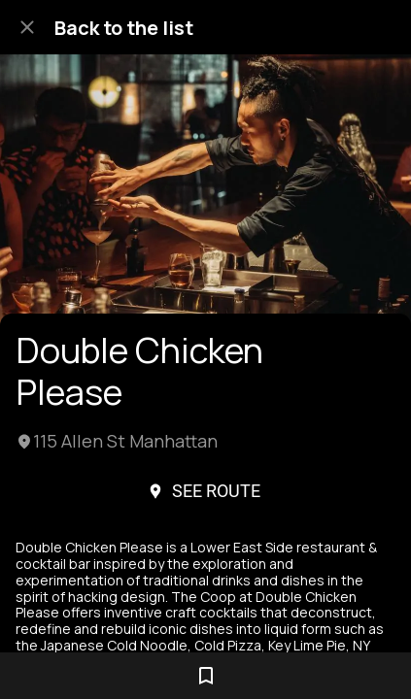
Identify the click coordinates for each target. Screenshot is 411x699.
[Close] (27, 27)
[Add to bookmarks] (206, 675)
